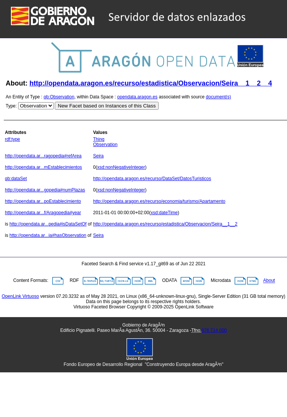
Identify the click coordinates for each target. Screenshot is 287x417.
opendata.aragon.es (137, 97)
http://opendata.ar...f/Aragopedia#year (43, 212)
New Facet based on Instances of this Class (107, 106)
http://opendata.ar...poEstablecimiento (43, 201)
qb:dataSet (16, 178)
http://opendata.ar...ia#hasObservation (47, 235)
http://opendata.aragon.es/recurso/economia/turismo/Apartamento (159, 201)
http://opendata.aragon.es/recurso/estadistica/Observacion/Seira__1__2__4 (150, 83)
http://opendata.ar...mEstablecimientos (43, 167)
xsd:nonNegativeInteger (121, 167)
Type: (11, 106)
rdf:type (12, 139)
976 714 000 (214, 330)
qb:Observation (59, 97)
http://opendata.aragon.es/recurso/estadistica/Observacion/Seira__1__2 (165, 224)
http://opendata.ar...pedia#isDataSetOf (47, 224)
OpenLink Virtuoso (20, 296)
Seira (98, 156)
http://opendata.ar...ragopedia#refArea (43, 156)
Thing (98, 139)
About (269, 280)
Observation (105, 144)
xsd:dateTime (164, 212)
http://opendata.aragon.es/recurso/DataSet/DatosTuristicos (152, 178)
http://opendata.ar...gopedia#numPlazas (45, 190)
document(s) (218, 97)
